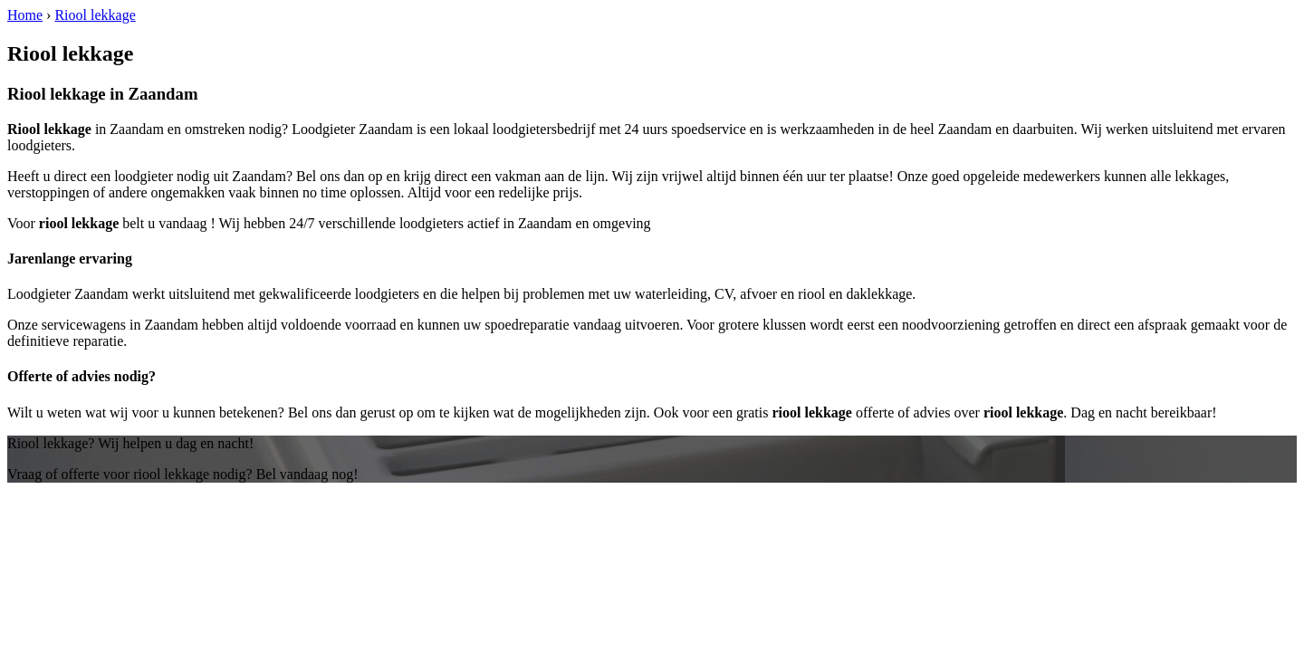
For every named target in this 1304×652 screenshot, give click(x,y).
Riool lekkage (94, 15)
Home (25, 15)
